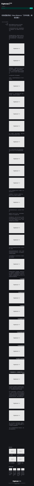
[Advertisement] (16, 436)
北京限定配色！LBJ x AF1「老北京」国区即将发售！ (10, 473)
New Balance (6, 24)
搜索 (31, 8)
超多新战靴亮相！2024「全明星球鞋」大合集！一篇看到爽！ (20, 463)
